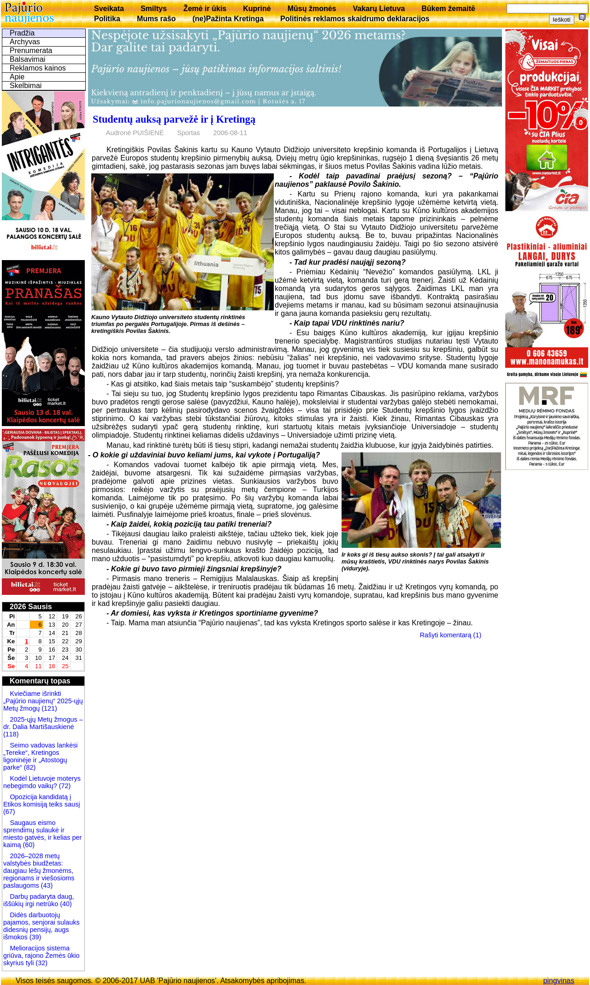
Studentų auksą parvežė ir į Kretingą (174, 119)
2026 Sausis (31, 607)
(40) (65, 904)
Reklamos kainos (38, 68)
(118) (11, 734)
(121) (49, 708)
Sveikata (109, 8)
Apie (17, 77)
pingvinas (558, 981)
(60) (28, 845)
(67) (9, 811)
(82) (30, 767)
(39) (34, 937)
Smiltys (154, 8)
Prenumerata (31, 50)
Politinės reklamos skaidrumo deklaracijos (355, 19)
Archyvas (25, 42)
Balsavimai (27, 59)
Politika (107, 19)
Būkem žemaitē (448, 8)
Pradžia (22, 33)
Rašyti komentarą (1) (451, 635)
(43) (46, 885)
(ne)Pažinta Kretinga (228, 19)
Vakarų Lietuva (379, 8)
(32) (40, 963)
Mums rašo (156, 19)
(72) (64, 785)
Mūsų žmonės (312, 8)
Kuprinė (257, 8)
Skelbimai (25, 85)
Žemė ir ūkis (204, 8)
